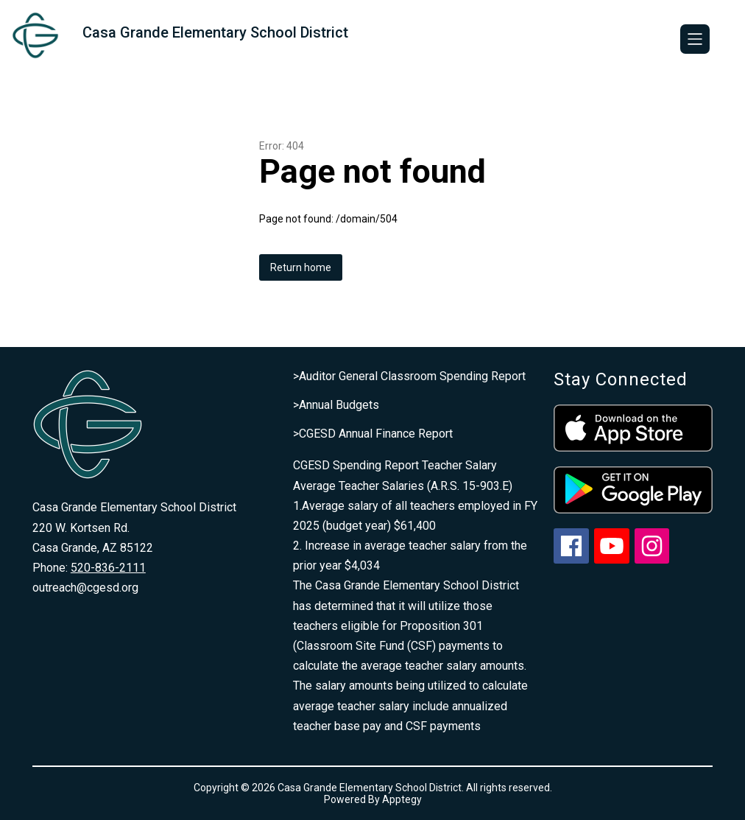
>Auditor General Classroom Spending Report (409, 376)
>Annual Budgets (336, 405)
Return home (300, 267)
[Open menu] (695, 39)
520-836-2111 (108, 568)
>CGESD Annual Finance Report (373, 434)
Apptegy (402, 799)
